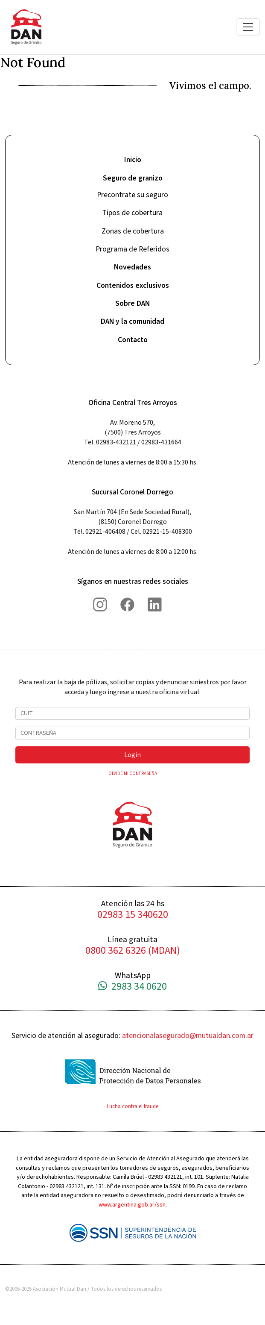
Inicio (132, 159)
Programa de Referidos (132, 249)
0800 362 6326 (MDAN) (132, 951)
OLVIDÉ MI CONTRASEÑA (132, 773)
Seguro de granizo (133, 178)
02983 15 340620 (132, 915)
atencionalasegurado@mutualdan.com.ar (187, 1035)
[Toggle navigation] (248, 26)
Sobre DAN (132, 303)
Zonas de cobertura (133, 231)
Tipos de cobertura (132, 212)
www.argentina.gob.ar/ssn (132, 1204)
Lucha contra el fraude (132, 1106)
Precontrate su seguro (132, 194)
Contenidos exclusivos (132, 285)
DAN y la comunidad (132, 321)
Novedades (132, 267)
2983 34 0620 (132, 987)
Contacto (133, 339)
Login (132, 755)
